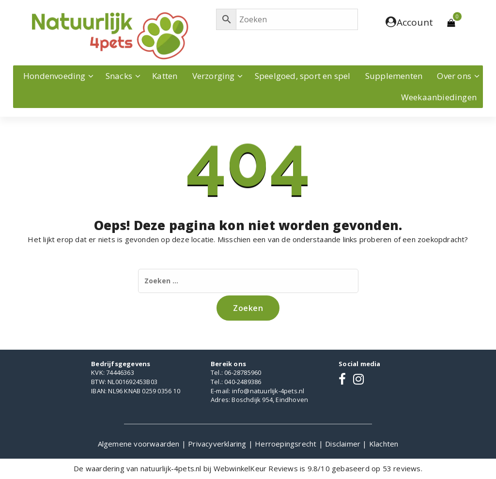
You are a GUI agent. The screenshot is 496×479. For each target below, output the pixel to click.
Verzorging (213, 75)
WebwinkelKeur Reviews (256, 468)
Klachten (384, 443)
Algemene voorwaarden (140, 443)
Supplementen (393, 75)
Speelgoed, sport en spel (303, 75)
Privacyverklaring (218, 443)
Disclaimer (343, 443)
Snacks (119, 75)
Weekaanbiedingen (439, 97)
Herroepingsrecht (286, 443)
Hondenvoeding (54, 75)
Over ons (454, 75)
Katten (164, 75)
